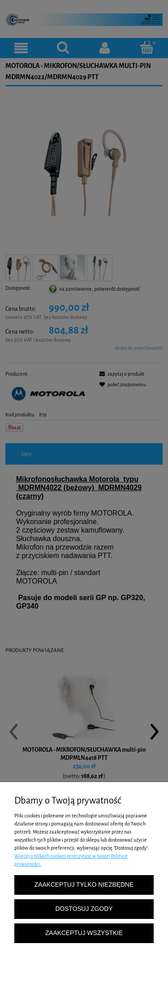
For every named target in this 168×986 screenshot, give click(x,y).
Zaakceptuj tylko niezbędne (84, 884)
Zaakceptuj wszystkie (84, 933)
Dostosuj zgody (84, 909)
